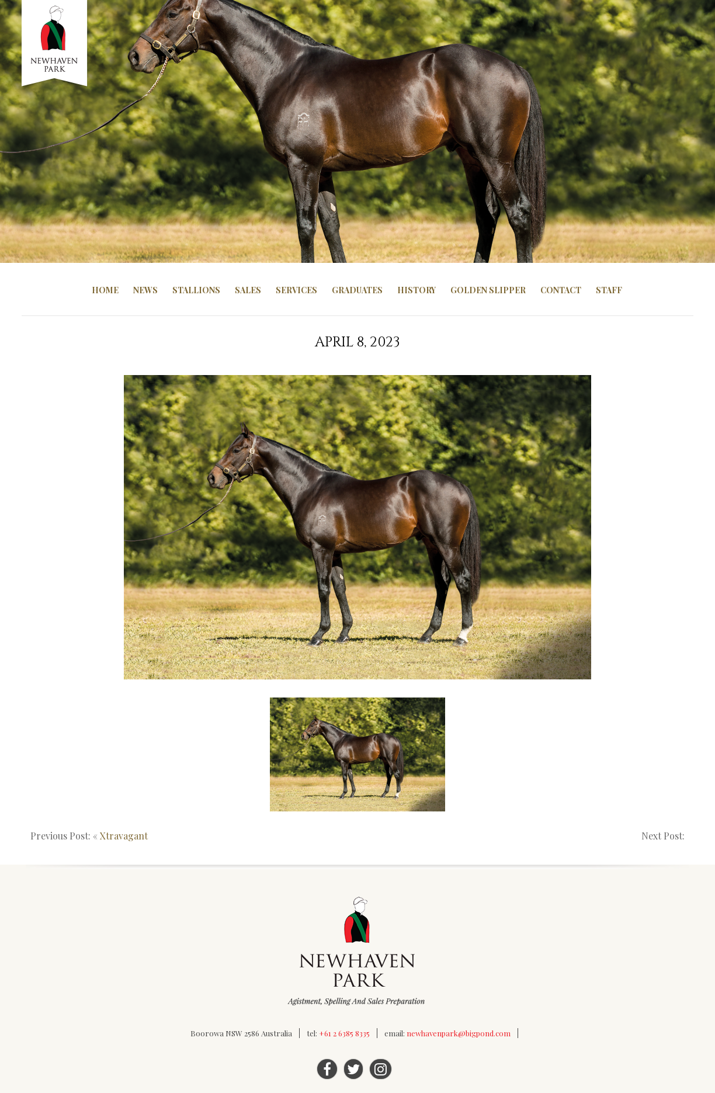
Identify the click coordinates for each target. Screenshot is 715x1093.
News (145, 290)
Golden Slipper (488, 290)
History (416, 290)
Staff (609, 290)
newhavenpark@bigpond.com (459, 1033)
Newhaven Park (55, 44)
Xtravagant (124, 836)
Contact (560, 290)
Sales (248, 290)
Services (296, 290)
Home (105, 290)
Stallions (196, 290)
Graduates (357, 290)
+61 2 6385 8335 (344, 1033)
